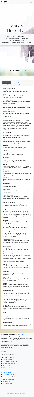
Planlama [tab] (15, 84)
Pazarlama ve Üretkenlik (8, 374)
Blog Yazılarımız (6, 387)
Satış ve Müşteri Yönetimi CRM (10, 361)
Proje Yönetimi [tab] (6, 82)
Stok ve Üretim (6, 370)
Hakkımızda (23, 334)
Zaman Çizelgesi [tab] (16, 82)
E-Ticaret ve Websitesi (8, 368)
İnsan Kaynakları (7, 372)
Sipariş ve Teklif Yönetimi (9, 363)
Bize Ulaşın (3, 351)
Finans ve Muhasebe (7, 359)
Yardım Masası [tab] (6, 84)
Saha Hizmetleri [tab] (26, 82)
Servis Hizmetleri (7, 365)
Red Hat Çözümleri (7, 383)
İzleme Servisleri (7, 381)
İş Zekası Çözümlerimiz (8, 379)
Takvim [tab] (21, 84)
